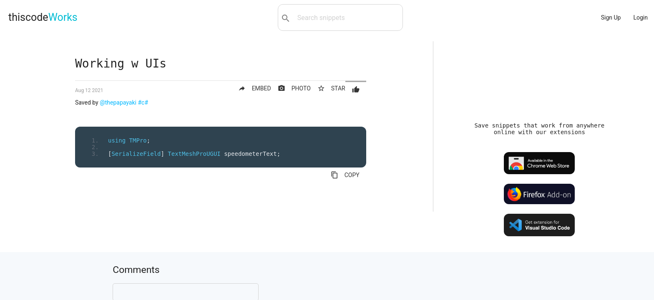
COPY (345, 175)
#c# (143, 102)
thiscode (43, 17)
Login (640, 17)
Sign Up (611, 17)
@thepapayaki (118, 102)
